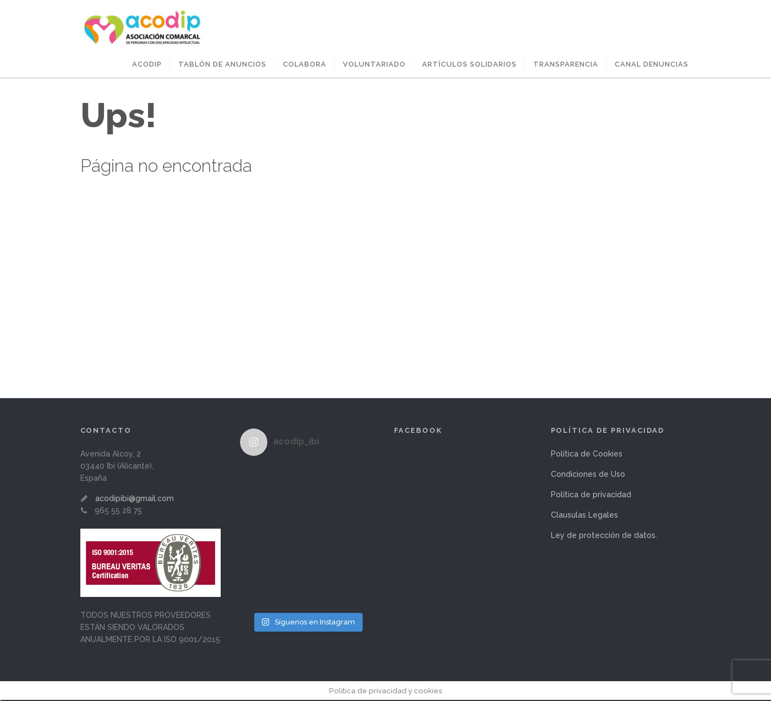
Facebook (418, 431)
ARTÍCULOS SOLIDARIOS (469, 65)
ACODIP (147, 65)
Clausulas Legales (584, 516)
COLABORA (304, 65)
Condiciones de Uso (588, 475)
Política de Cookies (586, 454)
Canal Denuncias (651, 65)
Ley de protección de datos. (604, 536)
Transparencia (565, 65)
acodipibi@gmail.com (134, 499)
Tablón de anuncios (222, 65)
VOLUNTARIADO (374, 65)
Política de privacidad (591, 495)
